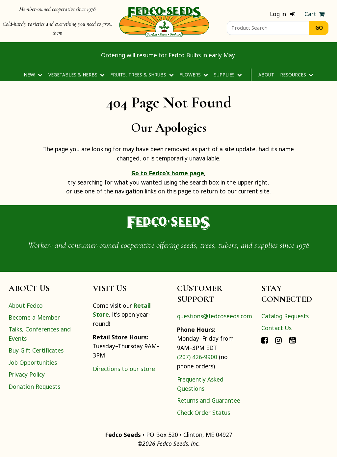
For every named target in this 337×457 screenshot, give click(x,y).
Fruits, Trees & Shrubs (141, 74)
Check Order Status (203, 412)
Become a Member (34, 317)
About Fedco (26, 305)
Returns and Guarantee (208, 400)
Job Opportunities (33, 362)
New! (33, 74)
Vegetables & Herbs (76, 74)
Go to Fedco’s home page (167, 173)
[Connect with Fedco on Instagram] (278, 340)
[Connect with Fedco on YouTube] (292, 340)
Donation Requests (34, 386)
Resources (296, 74)
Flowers (193, 74)
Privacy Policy (27, 374)
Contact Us (276, 328)
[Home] (164, 21)
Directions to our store (124, 369)
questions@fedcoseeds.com (214, 316)
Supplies (228, 74)
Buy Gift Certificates (36, 350)
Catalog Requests (285, 316)
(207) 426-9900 (197, 357)
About (266, 74)
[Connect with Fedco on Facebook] (264, 340)
